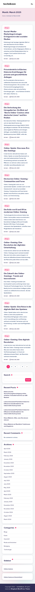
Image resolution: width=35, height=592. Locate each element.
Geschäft (7, 539)
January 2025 (8, 502)
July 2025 (7, 480)
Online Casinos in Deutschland (13, 577)
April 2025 (7, 491)
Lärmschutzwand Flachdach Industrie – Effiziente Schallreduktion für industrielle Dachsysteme (17, 403)
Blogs (7, 28)
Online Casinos (8, 569)
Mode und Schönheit (10, 542)
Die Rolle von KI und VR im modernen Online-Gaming (15, 210)
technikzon (9, 3)
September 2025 (9, 473)
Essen (5, 535)
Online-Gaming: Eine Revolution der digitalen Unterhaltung (14, 245)
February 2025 (8, 498)
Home (3, 16)
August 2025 (8, 477)
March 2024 (7, 519)
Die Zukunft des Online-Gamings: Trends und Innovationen (14, 276)
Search (7, 375)
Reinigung (7, 546)
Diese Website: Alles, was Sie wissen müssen (16, 419)
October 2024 (8, 512)
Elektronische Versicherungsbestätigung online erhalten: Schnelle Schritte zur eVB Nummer (15, 394)
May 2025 (7, 487)
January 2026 (8, 459)
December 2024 (9, 505)
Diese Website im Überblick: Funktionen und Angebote (17, 425)
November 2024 (9, 509)
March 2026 (7, 452)
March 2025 (7, 494)
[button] (26, 366)
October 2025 (8, 470)
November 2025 (9, 466)
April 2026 (7, 448)
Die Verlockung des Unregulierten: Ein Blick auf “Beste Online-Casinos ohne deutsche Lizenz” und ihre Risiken (16, 112)
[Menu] (32, 3)
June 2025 (7, 484)
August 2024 (8, 516)
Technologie (7, 549)
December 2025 (9, 463)
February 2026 (8, 456)
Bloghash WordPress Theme (20, 589)
